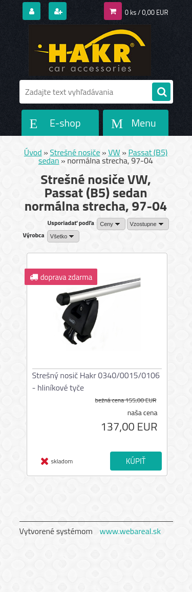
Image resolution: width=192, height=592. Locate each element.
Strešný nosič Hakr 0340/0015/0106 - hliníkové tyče (96, 381)
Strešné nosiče (75, 152)
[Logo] (89, 50)
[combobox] (111, 224)
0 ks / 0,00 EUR (146, 12)
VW (114, 152)
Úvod (33, 152)
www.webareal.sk (130, 531)
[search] (161, 92)
